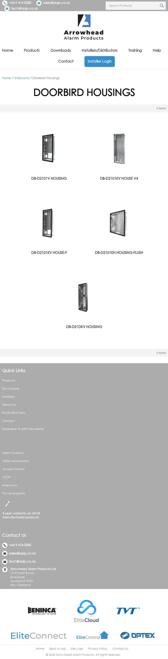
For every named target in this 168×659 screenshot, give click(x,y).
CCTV (6, 477)
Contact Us (120, 648)
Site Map (77, 648)
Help (157, 50)
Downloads (61, 50)
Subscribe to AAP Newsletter (23, 429)
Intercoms (22, 78)
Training (135, 50)
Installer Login (100, 61)
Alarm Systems (12, 453)
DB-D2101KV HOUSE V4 (119, 178)
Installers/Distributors (99, 50)
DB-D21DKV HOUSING (84, 327)
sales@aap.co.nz (56, 3)
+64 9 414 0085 (16, 3)
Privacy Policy (97, 648)
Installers (8, 396)
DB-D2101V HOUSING (49, 178)
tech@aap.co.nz (24, 8)
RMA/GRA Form (13, 412)
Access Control (13, 469)
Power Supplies (13, 493)
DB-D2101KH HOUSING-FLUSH (119, 252)
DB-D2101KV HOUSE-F (49, 252)
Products (32, 50)
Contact (66, 61)
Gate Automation (15, 461)
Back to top (57, 648)
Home (7, 50)
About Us (9, 404)
